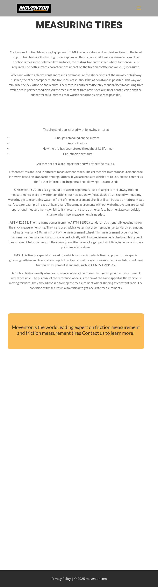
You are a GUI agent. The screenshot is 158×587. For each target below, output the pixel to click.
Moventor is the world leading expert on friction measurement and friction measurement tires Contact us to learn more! (76, 330)
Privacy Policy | (62, 578)
